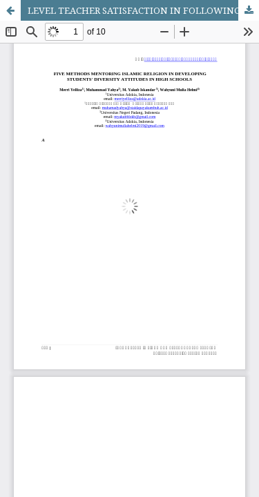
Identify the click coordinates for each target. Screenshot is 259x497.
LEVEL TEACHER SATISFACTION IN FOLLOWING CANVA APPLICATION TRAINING (143, 10)
